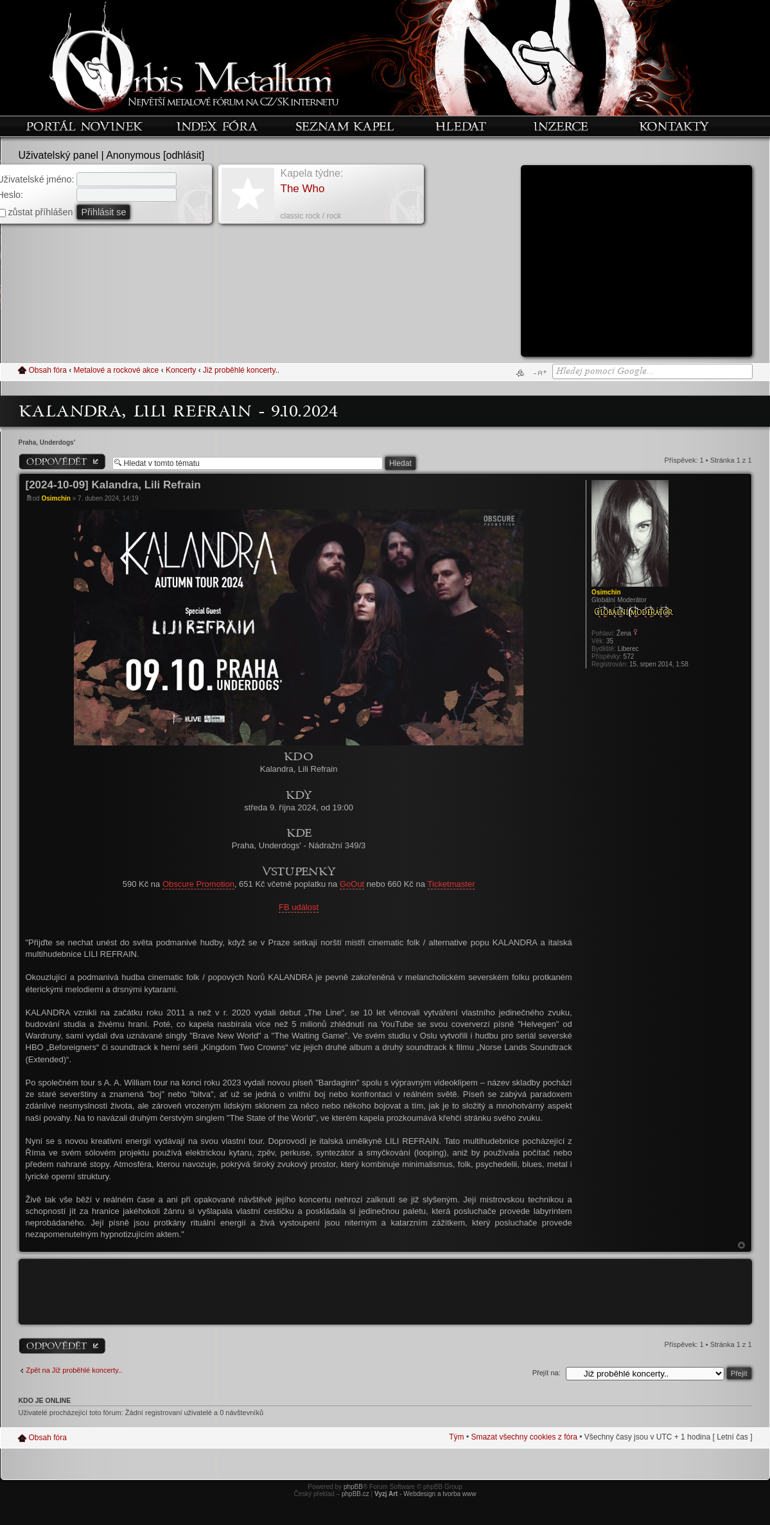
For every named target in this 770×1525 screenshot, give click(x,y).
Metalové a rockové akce (116, 370)
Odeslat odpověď (62, 461)
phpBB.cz (355, 1493)
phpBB (353, 1486)
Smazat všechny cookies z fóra (524, 1436)
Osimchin (56, 498)
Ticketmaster (451, 884)
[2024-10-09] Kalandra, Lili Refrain (113, 485)
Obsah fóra (48, 370)
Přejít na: (546, 1373)
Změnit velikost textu (539, 373)
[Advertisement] (636, 265)
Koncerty (181, 370)
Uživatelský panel (59, 155)
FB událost (299, 907)
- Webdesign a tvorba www (425, 1493)
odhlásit (184, 155)
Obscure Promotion (198, 884)
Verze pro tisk (520, 373)
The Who (303, 189)
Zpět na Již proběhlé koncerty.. (74, 1370)
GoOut (352, 884)
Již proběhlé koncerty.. (241, 370)
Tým (456, 1436)
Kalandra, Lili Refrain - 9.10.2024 (178, 410)
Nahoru (741, 1245)
